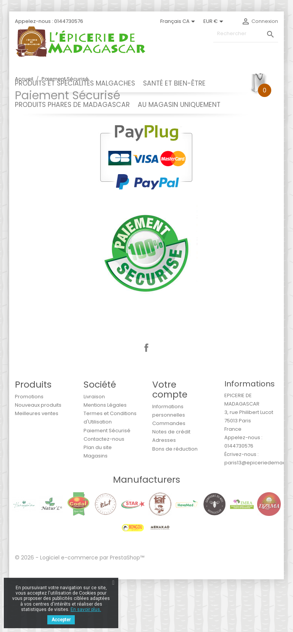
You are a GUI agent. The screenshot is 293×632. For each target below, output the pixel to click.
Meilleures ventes (36, 466)
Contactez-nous (104, 491)
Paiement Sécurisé (107, 483)
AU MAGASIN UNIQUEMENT (179, 104)
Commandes (168, 476)
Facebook (146, 400)
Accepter (61, 619)
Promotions (29, 449)
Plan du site (98, 500)
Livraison (94, 449)
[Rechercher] (245, 34)
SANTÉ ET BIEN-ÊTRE (174, 83)
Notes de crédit (171, 484)
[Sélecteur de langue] (179, 21)
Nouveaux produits (38, 457)
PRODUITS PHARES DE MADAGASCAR (72, 104)
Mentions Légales (105, 457)
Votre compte (169, 442)
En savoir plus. (86, 609)
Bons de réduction (175, 501)
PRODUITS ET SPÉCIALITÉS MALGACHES (75, 83)
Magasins (96, 508)
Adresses (164, 492)
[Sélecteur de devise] (214, 21)
